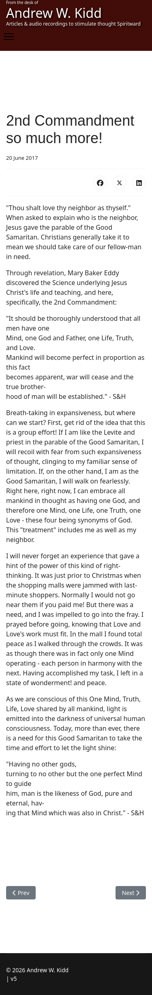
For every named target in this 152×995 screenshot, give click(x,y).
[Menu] (9, 36)
